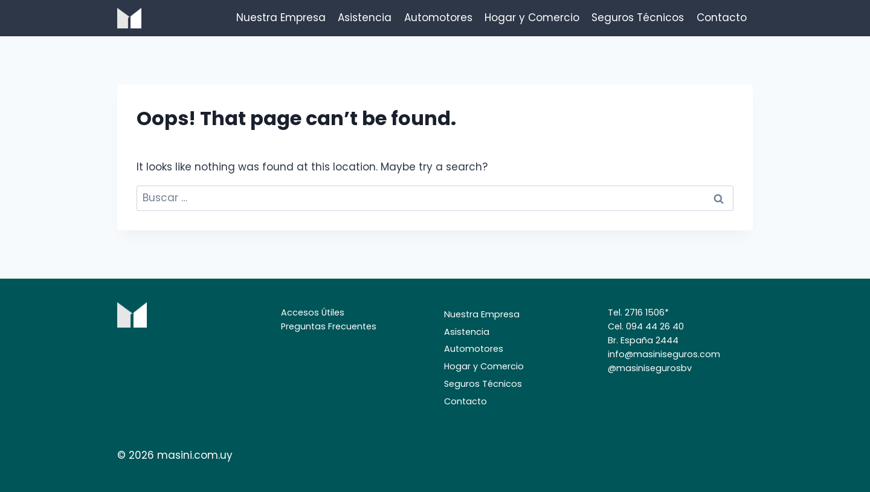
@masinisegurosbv (650, 368)
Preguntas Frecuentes (328, 326)
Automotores (438, 17)
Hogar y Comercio (532, 17)
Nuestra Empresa (281, 17)
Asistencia (365, 17)
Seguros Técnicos (637, 17)
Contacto (722, 17)
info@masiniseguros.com (664, 354)
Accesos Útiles (312, 312)
